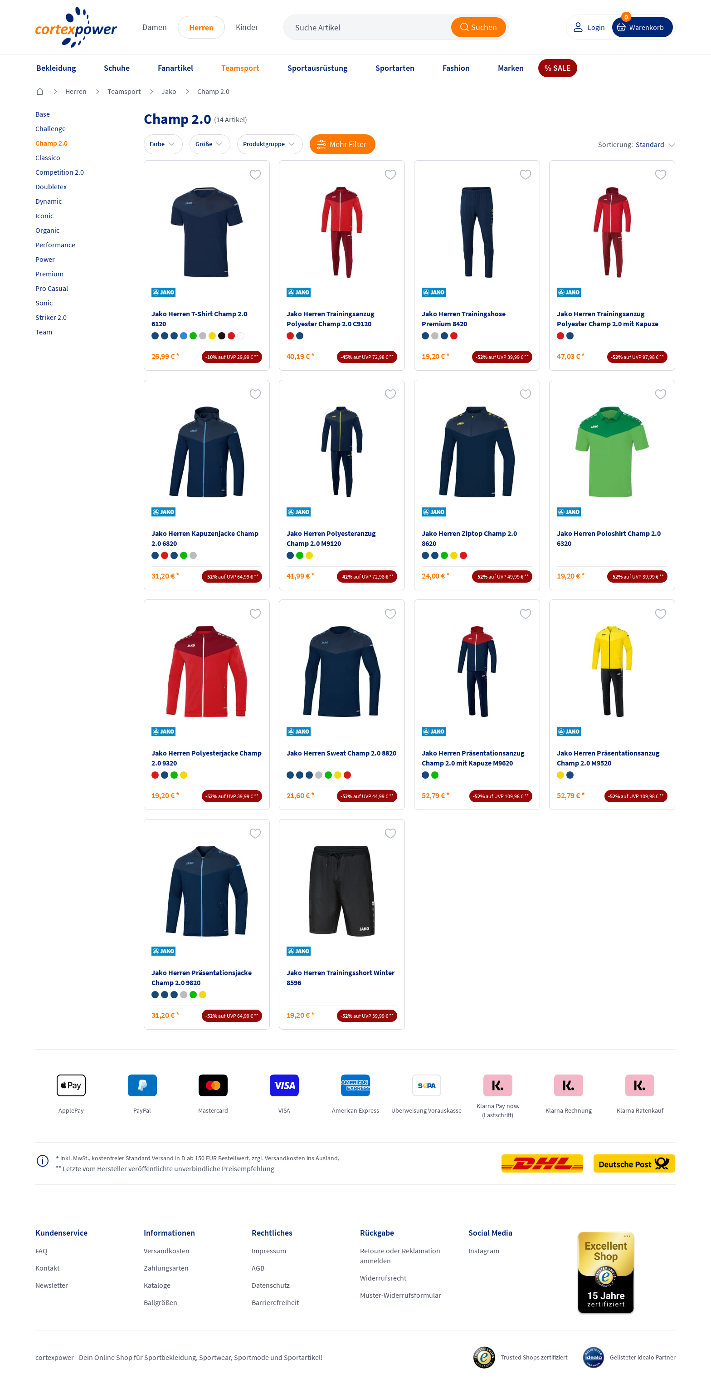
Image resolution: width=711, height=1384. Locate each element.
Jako (168, 91)
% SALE (558, 68)
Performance (55, 244)
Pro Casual (51, 288)
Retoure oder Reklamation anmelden (400, 1255)
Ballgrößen (160, 1302)
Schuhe (117, 68)
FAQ (41, 1250)
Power (45, 259)
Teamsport (240, 68)
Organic (47, 230)
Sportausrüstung (317, 68)
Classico (47, 157)
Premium (49, 273)
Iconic (44, 215)
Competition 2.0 (59, 172)
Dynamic (48, 201)
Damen (154, 27)
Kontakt (47, 1267)
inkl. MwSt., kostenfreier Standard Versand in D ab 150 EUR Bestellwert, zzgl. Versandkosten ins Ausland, (216, 1158)
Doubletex (51, 186)
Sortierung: (636, 144)
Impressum (269, 1250)
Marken (511, 68)
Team (43, 331)
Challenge (50, 128)
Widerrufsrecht (383, 1277)
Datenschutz (271, 1285)
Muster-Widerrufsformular (400, 1295)
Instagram (483, 1250)
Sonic (44, 302)
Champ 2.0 (213, 91)
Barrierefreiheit (275, 1302)
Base (42, 113)
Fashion (456, 68)
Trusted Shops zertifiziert (521, 1357)
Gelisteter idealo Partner (639, 1357)
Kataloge (157, 1285)
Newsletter (51, 1285)
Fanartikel (175, 68)
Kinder (247, 27)
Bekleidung (56, 68)
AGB (258, 1267)
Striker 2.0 (51, 317)
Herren (201, 27)
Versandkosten (167, 1250)
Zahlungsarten (166, 1267)
